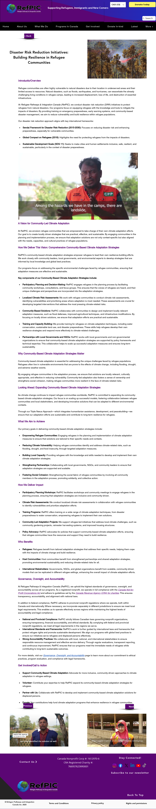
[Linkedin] (132, 765)
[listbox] (118, 4)
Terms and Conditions (59, 803)
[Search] (149, 18)
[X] (126, 765)
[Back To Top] (136, 795)
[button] (118, 4)
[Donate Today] (142, 4)
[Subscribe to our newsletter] (130, 772)
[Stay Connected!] (130, 757)
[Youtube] (138, 765)
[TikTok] (144, 765)
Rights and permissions (136, 803)
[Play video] (78, 186)
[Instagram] (114, 765)
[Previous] (28, 705)
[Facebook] (120, 765)
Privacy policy (97, 803)
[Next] (129, 706)
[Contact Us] (28, 762)
